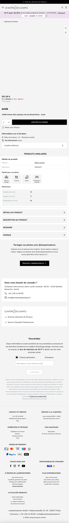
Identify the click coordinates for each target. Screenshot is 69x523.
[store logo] (17, 7)
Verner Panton (17, 499)
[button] (65, 28)
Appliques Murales (11, 21)
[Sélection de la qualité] (6, 122)
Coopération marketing (51, 484)
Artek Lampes (39, 163)
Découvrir (61, 13)
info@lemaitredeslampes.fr (19, 297)
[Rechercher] (62, 7)
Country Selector (17, 486)
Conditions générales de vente (17, 479)
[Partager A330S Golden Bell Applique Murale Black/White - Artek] (65, 32)
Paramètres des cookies (51, 479)
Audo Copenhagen (17, 497)
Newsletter (51, 431)
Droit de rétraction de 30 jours (51, 434)
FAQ (17, 421)
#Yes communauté (51, 477)
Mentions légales (17, 484)
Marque (7, 235)
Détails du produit (12, 212)
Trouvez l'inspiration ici (33, 263)
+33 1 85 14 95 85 (15, 293)
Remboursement (17, 436)
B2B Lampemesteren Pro (51, 482)
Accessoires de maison (18, 503)
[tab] (17, 416)
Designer (7, 227)
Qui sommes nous (17, 477)
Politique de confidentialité (38, 396)
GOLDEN (33, 16)
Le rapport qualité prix (18, 501)
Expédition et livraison (18, 431)
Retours (17, 434)
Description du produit (15, 220)
